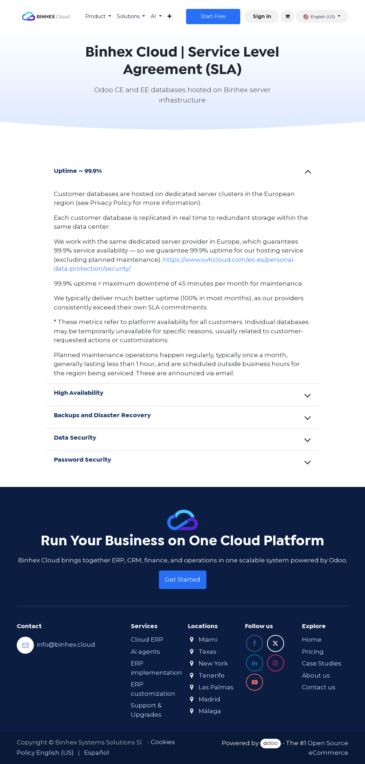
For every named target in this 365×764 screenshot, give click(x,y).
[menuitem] (98, 16)
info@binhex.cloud (66, 644)
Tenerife (212, 675)
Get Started (182, 579)
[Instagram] (275, 663)
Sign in (262, 16)
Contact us (318, 687)
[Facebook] (254, 643)
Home (312, 639)
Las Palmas (216, 687)
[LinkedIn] (254, 663)
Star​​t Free (213, 16)
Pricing (313, 651)
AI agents (145, 651)
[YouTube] (254, 682)
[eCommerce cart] (287, 16)
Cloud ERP (147, 639)
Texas (207, 651)
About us (316, 675)
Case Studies (321, 663)
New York (213, 663)
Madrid (209, 699)
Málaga (210, 711)
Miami (208, 639)
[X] (275, 643)
